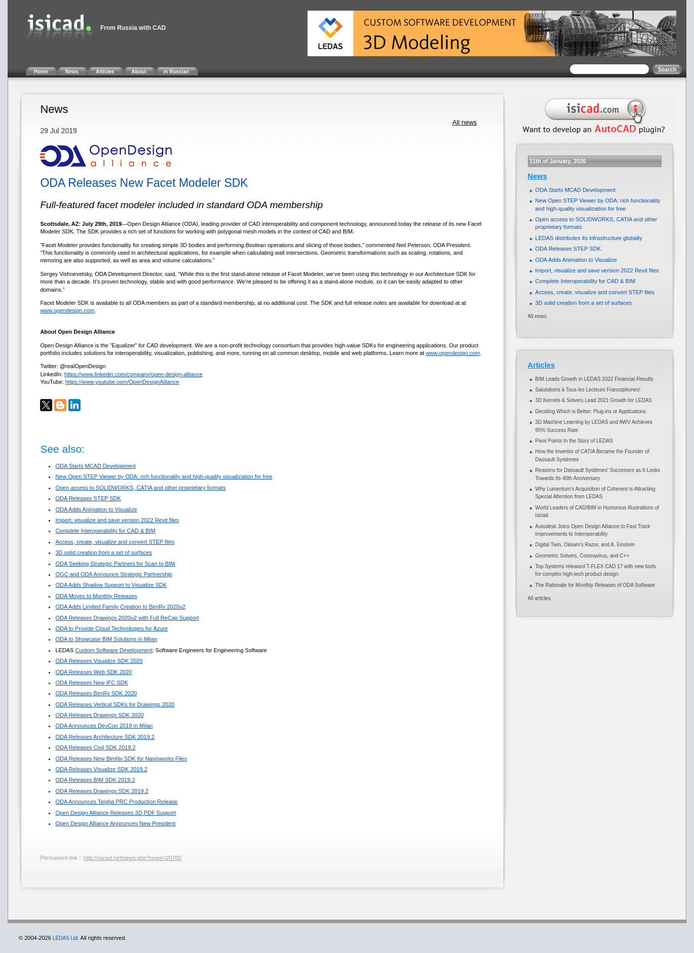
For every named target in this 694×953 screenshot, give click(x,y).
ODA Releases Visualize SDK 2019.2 (101, 769)
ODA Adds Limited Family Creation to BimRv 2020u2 (120, 607)
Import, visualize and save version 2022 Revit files (117, 520)
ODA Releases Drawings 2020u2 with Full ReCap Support (127, 618)
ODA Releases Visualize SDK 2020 (98, 661)
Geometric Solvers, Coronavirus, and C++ (582, 556)
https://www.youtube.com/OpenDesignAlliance (122, 382)
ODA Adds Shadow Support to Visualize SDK (111, 585)
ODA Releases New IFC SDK (91, 683)
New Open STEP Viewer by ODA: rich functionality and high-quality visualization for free (163, 476)
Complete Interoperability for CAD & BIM (105, 531)
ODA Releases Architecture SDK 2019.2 (105, 737)
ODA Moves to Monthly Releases (96, 596)
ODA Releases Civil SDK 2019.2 (95, 747)
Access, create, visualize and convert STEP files (114, 542)
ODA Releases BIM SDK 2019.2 (95, 780)
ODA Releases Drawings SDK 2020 (99, 715)
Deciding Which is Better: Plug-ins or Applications (590, 411)
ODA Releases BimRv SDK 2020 (96, 693)
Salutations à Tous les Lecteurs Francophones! (588, 389)
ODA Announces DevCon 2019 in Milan (103, 726)
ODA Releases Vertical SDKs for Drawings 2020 (114, 704)
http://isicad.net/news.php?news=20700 (132, 858)
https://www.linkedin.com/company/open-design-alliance (133, 374)
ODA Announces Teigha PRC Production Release (116, 802)
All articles (539, 598)
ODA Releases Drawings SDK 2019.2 (101, 791)
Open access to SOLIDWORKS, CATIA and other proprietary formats (140, 488)
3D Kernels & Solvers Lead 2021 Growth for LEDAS (593, 400)
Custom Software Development (113, 650)
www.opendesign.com (67, 310)
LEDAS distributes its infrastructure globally (588, 238)
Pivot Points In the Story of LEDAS (574, 441)
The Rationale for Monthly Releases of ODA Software (595, 585)
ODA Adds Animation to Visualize (96, 509)
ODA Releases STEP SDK (88, 498)
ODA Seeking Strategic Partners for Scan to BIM (115, 564)
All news (464, 122)
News (537, 176)
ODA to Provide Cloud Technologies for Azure (111, 628)
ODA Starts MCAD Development (95, 466)
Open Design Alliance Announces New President (115, 823)
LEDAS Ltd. (66, 938)
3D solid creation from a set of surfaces (103, 552)
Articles (541, 365)
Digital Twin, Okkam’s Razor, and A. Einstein (585, 544)
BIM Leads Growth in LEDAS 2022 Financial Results (594, 379)
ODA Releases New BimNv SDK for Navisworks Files (121, 759)
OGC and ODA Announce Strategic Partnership (113, 574)
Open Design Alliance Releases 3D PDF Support (115, 813)
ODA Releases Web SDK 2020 (93, 672)
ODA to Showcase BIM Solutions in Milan (106, 639)
